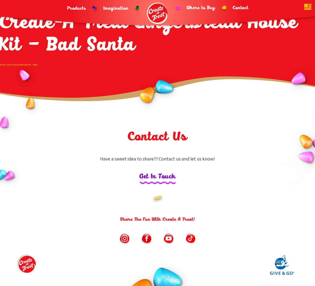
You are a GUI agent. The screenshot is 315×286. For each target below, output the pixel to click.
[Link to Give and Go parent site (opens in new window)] (282, 273)
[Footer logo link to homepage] (27, 265)
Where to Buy (201, 8)
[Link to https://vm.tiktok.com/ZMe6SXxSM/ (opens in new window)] (190, 239)
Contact (240, 8)
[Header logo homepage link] (157, 13)
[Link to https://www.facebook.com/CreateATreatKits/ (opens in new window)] (146, 239)
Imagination (115, 8)
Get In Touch (158, 176)
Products (76, 8)
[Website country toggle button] (308, 7)
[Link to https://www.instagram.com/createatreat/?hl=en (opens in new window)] (124, 239)
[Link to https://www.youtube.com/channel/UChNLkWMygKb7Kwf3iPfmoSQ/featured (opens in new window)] (168, 239)
